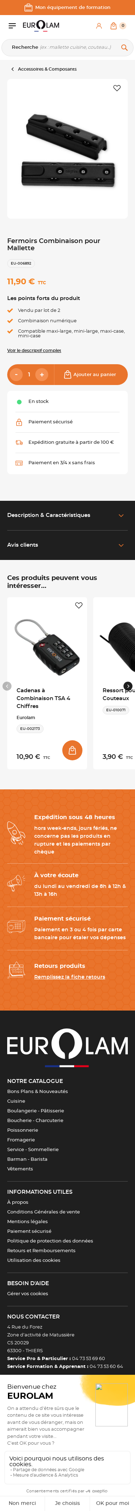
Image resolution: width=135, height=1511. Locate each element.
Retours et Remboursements (41, 1251)
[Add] (41, 374)
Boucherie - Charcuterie (35, 1120)
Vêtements (20, 1169)
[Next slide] (127, 686)
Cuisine (16, 1101)
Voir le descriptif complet (34, 350)
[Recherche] (67, 47)
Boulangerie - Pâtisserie (35, 1111)
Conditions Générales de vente (43, 1212)
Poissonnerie (22, 1130)
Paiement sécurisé (29, 1231)
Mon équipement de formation (67, 7)
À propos (17, 1202)
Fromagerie (21, 1140)
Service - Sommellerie (33, 1149)
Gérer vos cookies (27, 1294)
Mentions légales (27, 1222)
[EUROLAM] (41, 26)
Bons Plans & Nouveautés (37, 1091)
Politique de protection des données (50, 1241)
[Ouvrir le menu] (16, 26)
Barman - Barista (27, 1159)
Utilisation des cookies (33, 1260)
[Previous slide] (7, 686)
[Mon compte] (99, 26)
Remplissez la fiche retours (69, 977)
